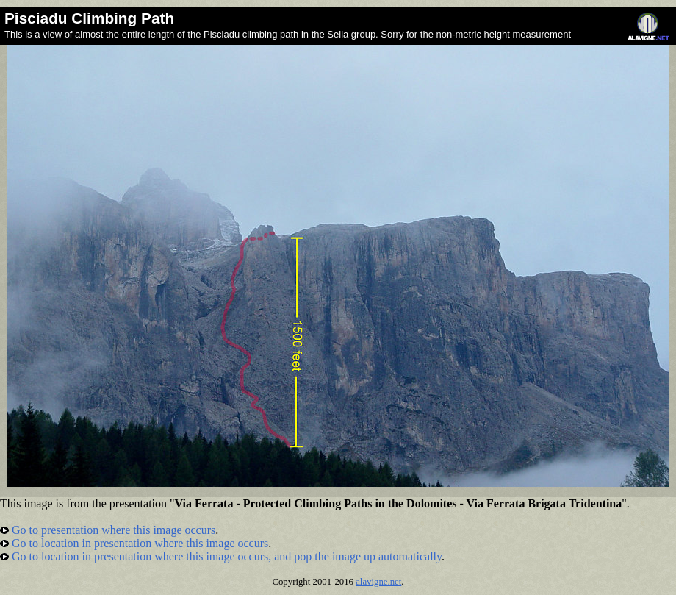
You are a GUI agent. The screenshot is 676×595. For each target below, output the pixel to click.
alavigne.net (378, 582)
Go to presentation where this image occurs (107, 530)
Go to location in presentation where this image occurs (134, 543)
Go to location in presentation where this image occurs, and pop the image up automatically (221, 556)
